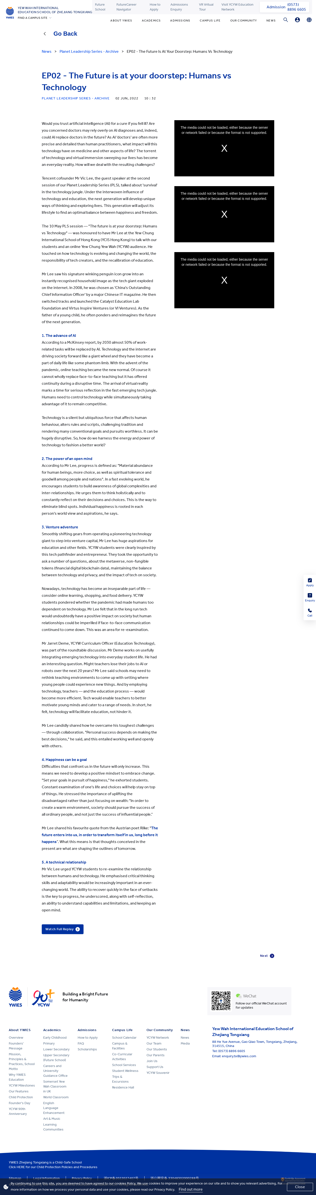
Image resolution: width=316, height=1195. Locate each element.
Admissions (180, 20)
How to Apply (155, 6)
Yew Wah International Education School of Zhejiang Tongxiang (55, 10)
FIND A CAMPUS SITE (33, 18)
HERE (21, 1167)
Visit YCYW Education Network (237, 6)
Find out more (191, 1189)
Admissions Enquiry (179, 6)
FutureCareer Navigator (126, 6)
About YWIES (121, 20)
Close (300, 1186)
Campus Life (210, 20)
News (271, 20)
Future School (100, 6)
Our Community (243, 20)
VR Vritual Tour (206, 6)
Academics (151, 20)
